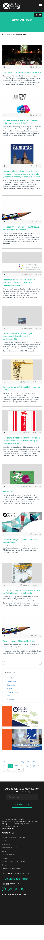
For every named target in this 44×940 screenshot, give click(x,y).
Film (8, 696)
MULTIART (10, 699)
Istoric (4, 851)
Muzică (9, 689)
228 (4, 766)
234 (39, 766)
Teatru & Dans (12, 692)
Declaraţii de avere (8, 854)
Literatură (10, 678)
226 (28, 762)
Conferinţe (10, 685)
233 (33, 766)
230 (16, 766)
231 (22, 766)
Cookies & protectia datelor (11, 868)
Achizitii (4, 858)
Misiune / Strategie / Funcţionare (13, 837)
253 (7, 770)
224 (16, 762)
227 (34, 762)
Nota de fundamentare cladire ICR (13, 861)
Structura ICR (6, 844)
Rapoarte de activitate (9, 847)
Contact (4, 865)
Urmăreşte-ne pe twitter (16, 879)
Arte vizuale (11, 681)
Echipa (4, 840)
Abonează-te (22, 805)
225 (22, 762)
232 (27, 766)
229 (10, 766)
